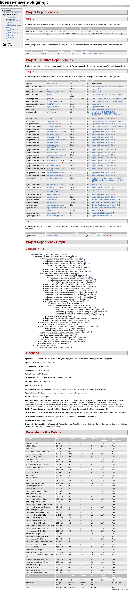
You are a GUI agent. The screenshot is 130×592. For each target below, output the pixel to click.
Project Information (9, 16)
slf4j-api (50, 210)
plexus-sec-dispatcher (55, 216)
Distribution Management (13, 25)
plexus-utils (51, 197)
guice (49, 99)
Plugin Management (12, 32)
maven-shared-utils (54, 175)
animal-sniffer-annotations (56, 184)
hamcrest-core (51, 236)
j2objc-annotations (53, 101)
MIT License (96, 210)
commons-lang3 (53, 124)
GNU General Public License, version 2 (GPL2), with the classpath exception (106, 179)
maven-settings (52, 152)
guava (49, 94)
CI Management (11, 17)
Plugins (8, 34)
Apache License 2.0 (94, 31)
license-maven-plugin (46, 31)
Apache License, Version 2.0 (102, 109)
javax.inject (51, 121)
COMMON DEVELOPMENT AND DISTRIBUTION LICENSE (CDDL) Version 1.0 (108, 114)
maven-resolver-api (54, 158)
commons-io (51, 109)
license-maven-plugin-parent (12, 12)
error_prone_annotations (56, 91)
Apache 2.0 (96, 89)
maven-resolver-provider (56, 150)
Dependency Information (13, 21)
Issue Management (12, 29)
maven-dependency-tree (56, 173)
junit (42, 54)
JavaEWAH (51, 104)
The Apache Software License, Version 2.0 (107, 86)
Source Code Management (10, 36)
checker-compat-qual (54, 178)
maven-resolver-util (54, 166)
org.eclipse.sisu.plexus (55, 208)
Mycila (126, 589)
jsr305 (49, 86)
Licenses (8, 30)
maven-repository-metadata (53, 146)
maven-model (52, 137)
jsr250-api (50, 112)
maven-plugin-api (53, 142)
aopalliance (51, 84)
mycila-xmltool (52, 107)
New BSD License (102, 236)
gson (48, 89)
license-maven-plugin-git (122, 6)
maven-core (51, 134)
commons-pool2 (53, 126)
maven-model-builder (54, 140)
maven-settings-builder (55, 155)
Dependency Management (10, 23)
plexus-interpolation (54, 194)
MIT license (96, 184)
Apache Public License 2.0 (102, 213)
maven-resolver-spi (54, 163)
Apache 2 (95, 104)
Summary (9, 39)
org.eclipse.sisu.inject (55, 205)
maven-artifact (52, 129)
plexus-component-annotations (54, 191)
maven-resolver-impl (54, 160)
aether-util (50, 202)
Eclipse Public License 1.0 (91, 54)
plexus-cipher (52, 213)
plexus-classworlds (54, 187)
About (7, 27)
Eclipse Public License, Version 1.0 (105, 200)
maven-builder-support (55, 132)
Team (7, 40)
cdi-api (49, 118)
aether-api (50, 200)
